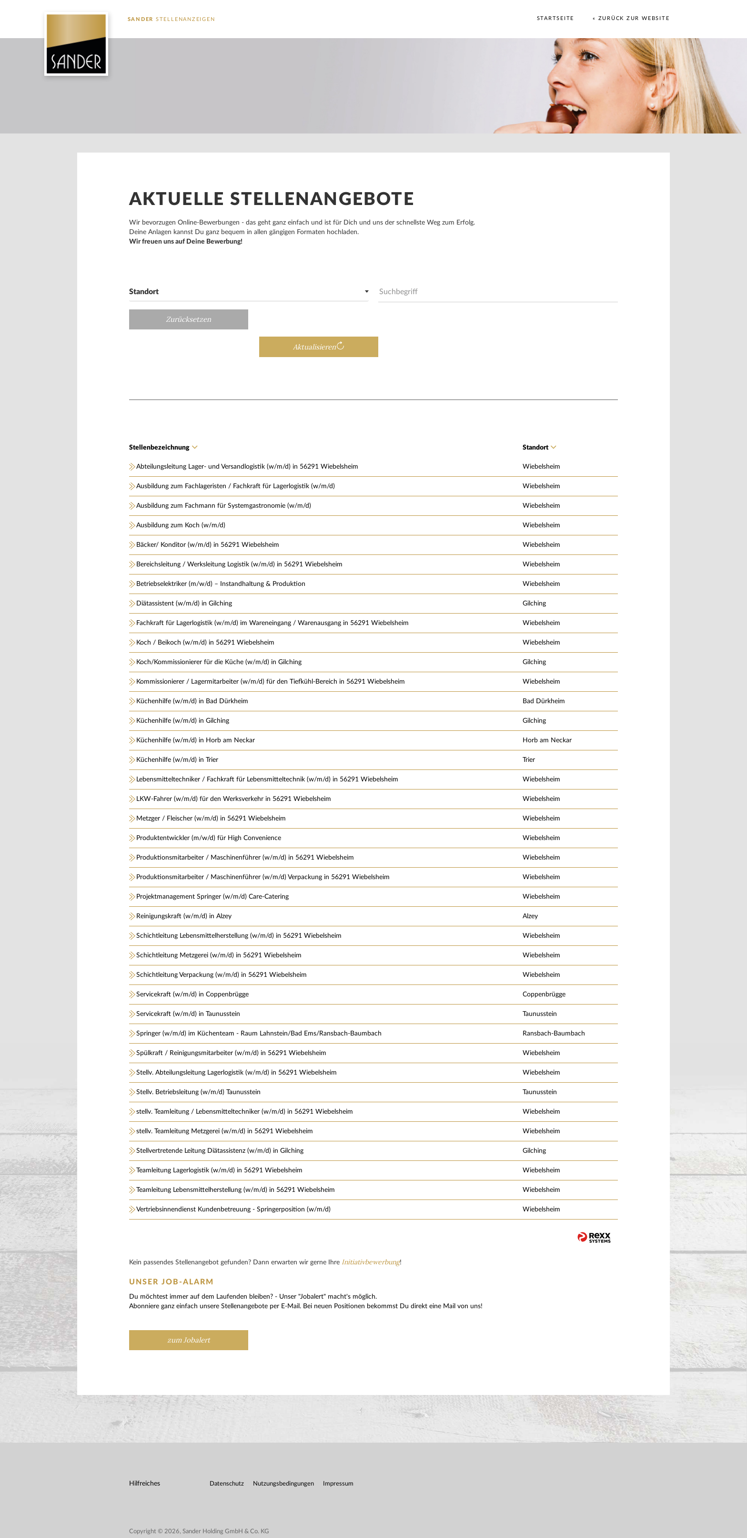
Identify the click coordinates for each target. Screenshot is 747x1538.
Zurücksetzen (189, 319)
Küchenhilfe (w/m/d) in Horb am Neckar (196, 713)
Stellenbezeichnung (164, 420)
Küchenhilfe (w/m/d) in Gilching (183, 693)
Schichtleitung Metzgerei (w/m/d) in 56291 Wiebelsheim (219, 928)
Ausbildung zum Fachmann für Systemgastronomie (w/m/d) (224, 478)
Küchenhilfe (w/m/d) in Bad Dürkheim (193, 674)
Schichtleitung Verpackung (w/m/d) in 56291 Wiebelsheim (222, 947)
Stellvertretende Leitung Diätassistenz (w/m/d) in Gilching (220, 1123)
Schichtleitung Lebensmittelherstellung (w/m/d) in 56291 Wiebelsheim (239, 908)
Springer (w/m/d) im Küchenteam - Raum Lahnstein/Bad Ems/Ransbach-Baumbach (259, 1006)
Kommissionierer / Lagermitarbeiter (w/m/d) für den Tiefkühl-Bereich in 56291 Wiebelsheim (271, 654)
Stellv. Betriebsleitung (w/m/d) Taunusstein (199, 1065)
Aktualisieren (554, 319)
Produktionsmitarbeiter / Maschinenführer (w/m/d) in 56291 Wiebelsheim (245, 830)
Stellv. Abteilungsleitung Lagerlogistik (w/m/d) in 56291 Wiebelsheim (237, 1045)
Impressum (338, 1457)
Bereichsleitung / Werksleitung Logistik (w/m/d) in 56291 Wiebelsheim (240, 537)
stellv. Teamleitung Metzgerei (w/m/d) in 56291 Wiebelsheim (225, 1104)
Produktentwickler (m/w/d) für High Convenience (209, 811)
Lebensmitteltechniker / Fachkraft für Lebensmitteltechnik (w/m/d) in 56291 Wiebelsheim (268, 752)
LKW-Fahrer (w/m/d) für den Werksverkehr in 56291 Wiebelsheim (234, 772)
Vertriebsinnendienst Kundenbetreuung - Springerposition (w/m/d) (234, 1182)
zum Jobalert (189, 1312)
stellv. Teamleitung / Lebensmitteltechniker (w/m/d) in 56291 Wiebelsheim (245, 1084)
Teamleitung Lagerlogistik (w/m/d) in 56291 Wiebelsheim (220, 1143)
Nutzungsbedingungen (283, 1457)
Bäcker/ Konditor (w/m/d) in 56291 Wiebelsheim (208, 517)
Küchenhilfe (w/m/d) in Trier (178, 732)
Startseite (555, 18)
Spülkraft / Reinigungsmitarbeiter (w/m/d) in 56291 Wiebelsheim (232, 1026)
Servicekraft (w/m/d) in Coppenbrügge (193, 967)
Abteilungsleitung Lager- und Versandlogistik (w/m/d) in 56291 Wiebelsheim (248, 439)
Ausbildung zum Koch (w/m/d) (181, 498)
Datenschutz (227, 1457)
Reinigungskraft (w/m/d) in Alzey (184, 889)
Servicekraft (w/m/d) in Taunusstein (189, 987)
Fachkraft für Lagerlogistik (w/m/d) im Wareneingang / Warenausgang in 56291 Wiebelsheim (273, 596)
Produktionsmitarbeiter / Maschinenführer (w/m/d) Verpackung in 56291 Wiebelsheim (263, 850)
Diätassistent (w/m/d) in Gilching (184, 576)
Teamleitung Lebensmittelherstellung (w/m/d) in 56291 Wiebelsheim (236, 1162)
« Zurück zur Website (630, 18)
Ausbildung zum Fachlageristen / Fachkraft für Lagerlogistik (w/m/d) (236, 459)
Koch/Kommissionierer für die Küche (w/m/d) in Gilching (219, 635)
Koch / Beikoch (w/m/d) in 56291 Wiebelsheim (206, 615)
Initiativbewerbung (371, 1234)
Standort (538, 420)
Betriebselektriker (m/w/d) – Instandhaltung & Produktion (221, 557)
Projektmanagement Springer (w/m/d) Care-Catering (213, 869)
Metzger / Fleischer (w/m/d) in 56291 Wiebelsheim (211, 791)
